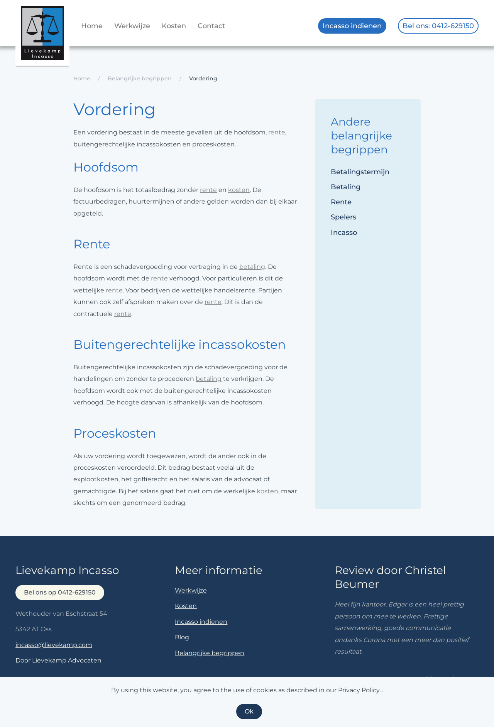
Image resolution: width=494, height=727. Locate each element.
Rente (341, 202)
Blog (182, 637)
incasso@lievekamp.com (53, 645)
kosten (239, 190)
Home (92, 26)
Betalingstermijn (360, 172)
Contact (211, 26)
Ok (249, 711)
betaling (252, 266)
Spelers (343, 217)
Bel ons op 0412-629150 (60, 592)
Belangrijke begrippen (209, 653)
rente (276, 132)
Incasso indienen (352, 26)
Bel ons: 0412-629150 (438, 26)
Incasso (344, 232)
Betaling (345, 187)
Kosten (174, 26)
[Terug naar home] (42, 36)
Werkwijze (132, 26)
